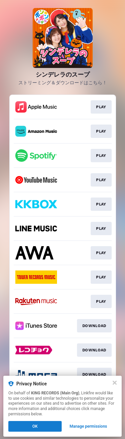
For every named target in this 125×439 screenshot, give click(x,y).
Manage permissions (88, 426)
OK (35, 426)
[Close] (114, 382)
